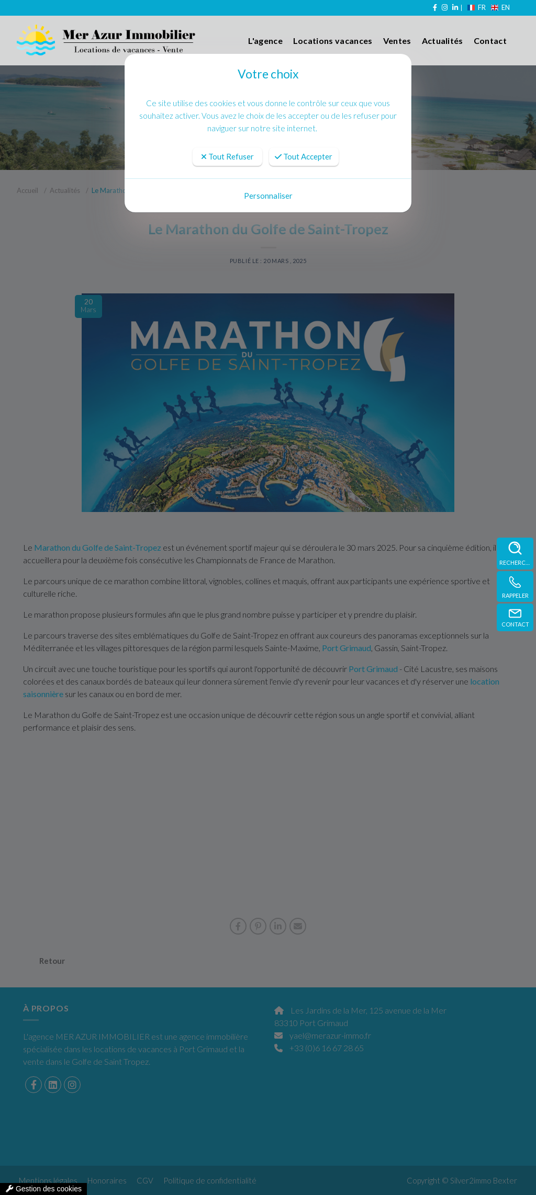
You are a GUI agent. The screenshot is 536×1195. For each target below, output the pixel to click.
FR (477, 7)
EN (500, 7)
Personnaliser (268, 195)
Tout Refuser (227, 156)
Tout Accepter (303, 156)
